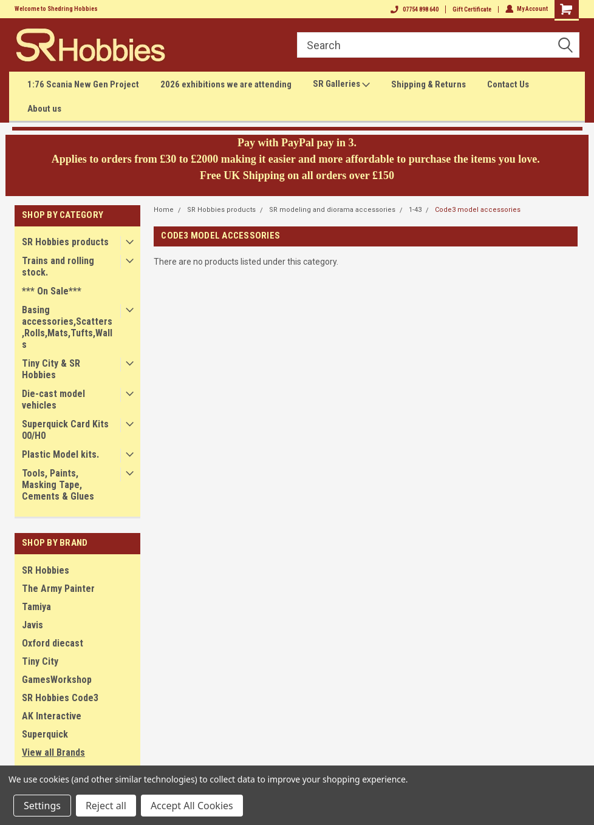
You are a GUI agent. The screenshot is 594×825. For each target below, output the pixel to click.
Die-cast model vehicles (53, 399)
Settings (42, 805)
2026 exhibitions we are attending (226, 84)
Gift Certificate (471, 9)
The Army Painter (58, 588)
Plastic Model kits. (60, 454)
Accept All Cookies (192, 805)
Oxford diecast (52, 643)
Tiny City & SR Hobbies (51, 369)
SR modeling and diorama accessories (332, 210)
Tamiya (36, 607)
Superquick (45, 734)
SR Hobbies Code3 (60, 698)
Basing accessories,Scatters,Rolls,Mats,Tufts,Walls (67, 327)
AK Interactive (51, 716)
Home (164, 210)
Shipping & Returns (428, 84)
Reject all (106, 805)
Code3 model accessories (478, 210)
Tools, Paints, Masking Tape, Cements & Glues (58, 484)
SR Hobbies (45, 570)
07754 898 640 (414, 9)
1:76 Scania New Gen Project (83, 84)
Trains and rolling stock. (58, 266)
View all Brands (53, 752)
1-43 (415, 210)
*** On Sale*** (51, 291)
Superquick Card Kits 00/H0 (65, 429)
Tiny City (40, 661)
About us (44, 108)
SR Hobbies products (65, 242)
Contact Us (508, 84)
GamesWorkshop (57, 679)
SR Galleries (341, 84)
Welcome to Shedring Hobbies (56, 8)
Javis (32, 625)
